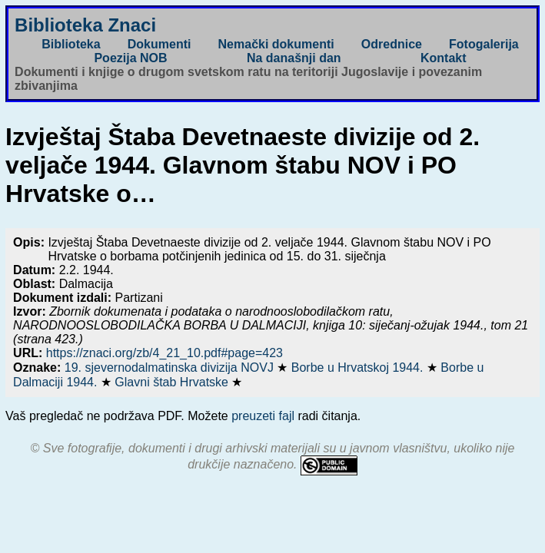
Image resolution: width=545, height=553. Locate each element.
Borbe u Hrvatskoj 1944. (359, 367)
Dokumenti (159, 44)
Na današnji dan (294, 58)
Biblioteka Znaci (85, 25)
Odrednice (391, 44)
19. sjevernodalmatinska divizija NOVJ (171, 367)
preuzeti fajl (262, 415)
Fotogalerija (484, 44)
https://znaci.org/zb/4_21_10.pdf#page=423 (164, 352)
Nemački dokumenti (276, 44)
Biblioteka (71, 44)
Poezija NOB (130, 58)
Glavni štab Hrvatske (173, 382)
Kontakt (443, 58)
